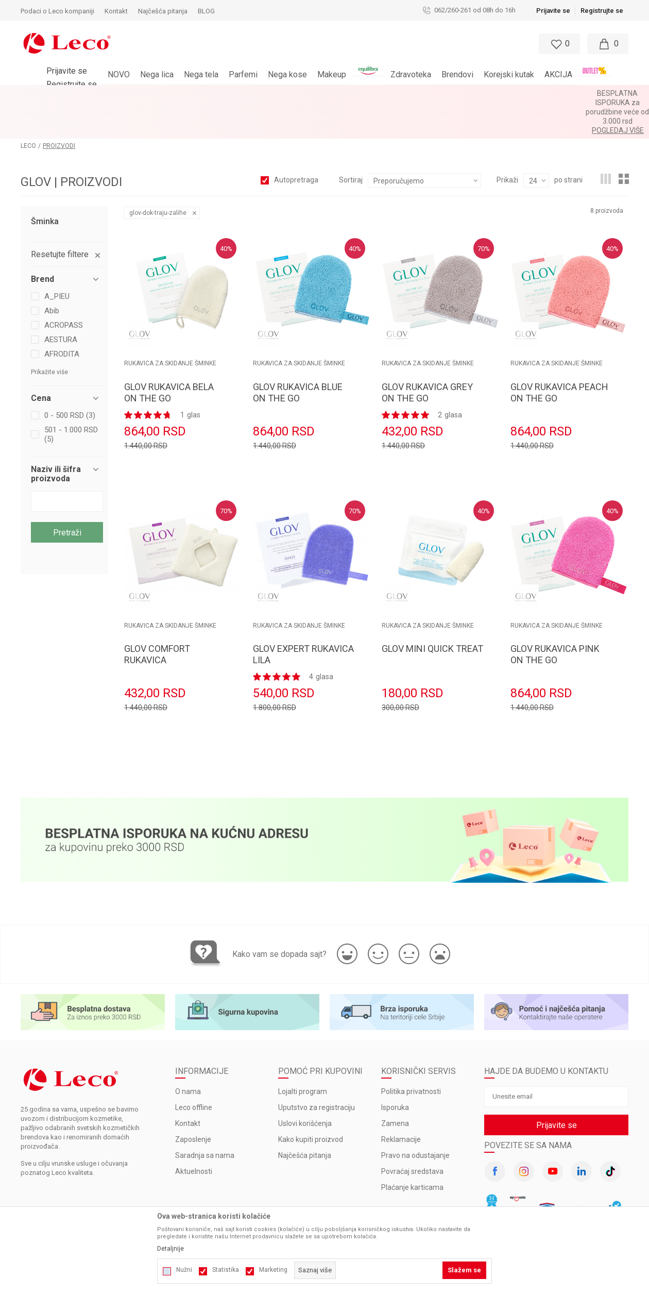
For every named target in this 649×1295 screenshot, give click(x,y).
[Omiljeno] (558, 43)
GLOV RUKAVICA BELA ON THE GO (169, 355)
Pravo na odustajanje (415, 1118)
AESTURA (60, 302)
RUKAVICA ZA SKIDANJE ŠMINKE (170, 326)
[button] (314, 43)
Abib (51, 273)
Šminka (45, 184)
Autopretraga (296, 143)
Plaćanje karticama (412, 1150)
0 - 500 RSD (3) (69, 378)
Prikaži (507, 143)
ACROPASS (63, 288)
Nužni (184, 1270)
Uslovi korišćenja (305, 1086)
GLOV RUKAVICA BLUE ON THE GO (298, 355)
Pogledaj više (417, 93)
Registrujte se (601, 10)
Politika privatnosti (411, 1054)
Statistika (225, 1270)
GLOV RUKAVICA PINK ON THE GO (555, 617)
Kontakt (187, 1086)
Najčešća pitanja (304, 1118)
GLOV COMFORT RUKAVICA (157, 617)
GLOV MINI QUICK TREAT (432, 611)
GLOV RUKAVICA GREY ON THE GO (427, 355)
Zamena (395, 1086)
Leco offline (193, 1070)
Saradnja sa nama (204, 1118)
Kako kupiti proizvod (310, 1102)
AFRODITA (61, 317)
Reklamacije (401, 1102)
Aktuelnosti (193, 1134)
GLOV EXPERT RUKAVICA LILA (303, 617)
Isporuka (395, 1070)
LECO (28, 108)
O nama (188, 1054)
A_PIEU (57, 259)
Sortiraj (351, 143)
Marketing (273, 1270)
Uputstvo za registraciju (316, 1070)
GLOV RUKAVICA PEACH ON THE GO (559, 355)
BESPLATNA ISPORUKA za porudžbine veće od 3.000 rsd (297, 93)
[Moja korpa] (607, 43)
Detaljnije (170, 1249)
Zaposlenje (193, 1102)
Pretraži (67, 495)
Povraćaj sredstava (412, 1134)
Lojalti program (302, 1054)
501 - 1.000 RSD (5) (71, 397)
